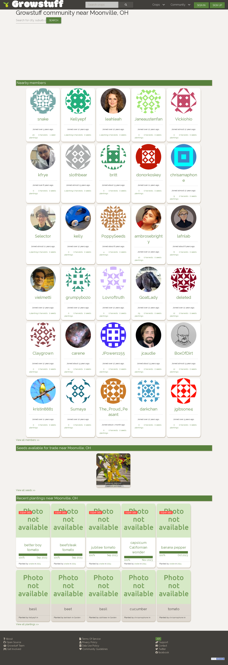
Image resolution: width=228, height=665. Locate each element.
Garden (77, 617)
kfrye (43, 174)
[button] (159, 5)
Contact (161, 645)
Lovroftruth (113, 297)
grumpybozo (78, 297)
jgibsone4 (183, 409)
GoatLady (148, 297)
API (158, 639)
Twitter (160, 649)
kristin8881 (43, 409)
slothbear (78, 174)
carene (78, 353)
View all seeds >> (25, 490)
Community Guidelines (93, 649)
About (8, 639)
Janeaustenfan (148, 119)
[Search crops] (101, 5)
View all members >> (27, 440)
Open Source (12, 642)
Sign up (217, 5)
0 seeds (87, 135)
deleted (183, 297)
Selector (43, 236)
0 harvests (43, 135)
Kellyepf (78, 119)
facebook (162, 652)
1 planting (68, 135)
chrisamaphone (141, 617)
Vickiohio (183, 119)
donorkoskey (148, 174)
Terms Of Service (90, 639)
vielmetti (43, 297)
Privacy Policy (88, 642)
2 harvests (183, 196)
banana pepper (113, 483)
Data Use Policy (89, 645)
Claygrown (43, 353)
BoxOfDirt (183, 353)
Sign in (201, 5)
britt (113, 174)
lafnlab (183, 236)
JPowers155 (113, 353)
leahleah (113, 119)
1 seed (52, 135)
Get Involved (12, 649)
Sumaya (78, 409)
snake (43, 119)
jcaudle (148, 353)
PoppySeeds (113, 236)
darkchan (148, 409)
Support (161, 642)
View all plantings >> (27, 624)
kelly (78, 236)
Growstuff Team (13, 645)
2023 (39, 564)
